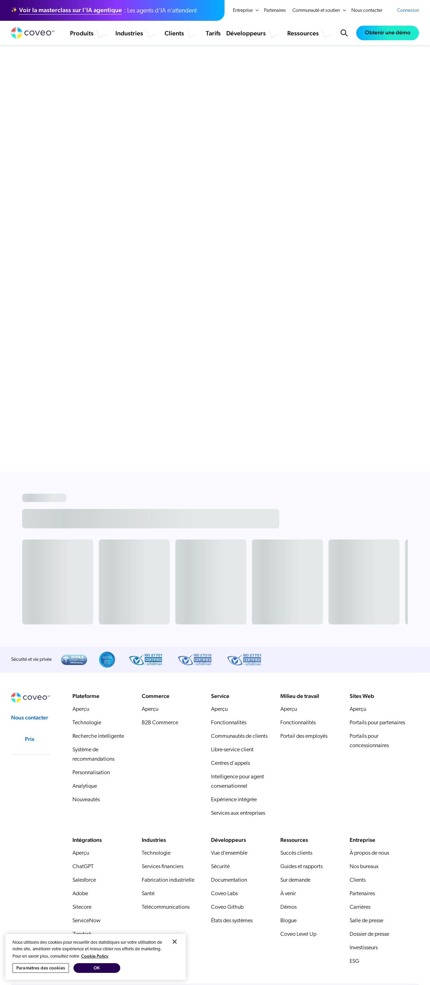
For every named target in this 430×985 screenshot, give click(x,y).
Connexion (408, 10)
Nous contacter (366, 10)
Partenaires (275, 10)
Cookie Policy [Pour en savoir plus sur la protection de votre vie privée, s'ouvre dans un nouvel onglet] (94, 981)
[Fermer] (174, 967)
